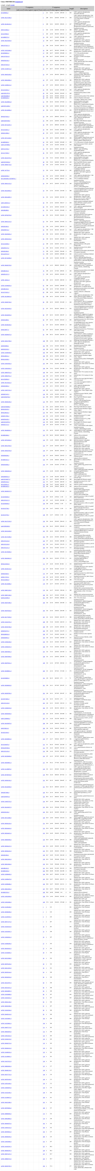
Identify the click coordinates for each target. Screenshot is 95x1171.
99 (43, 1014)
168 (44, 1108)
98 (43, 1010)
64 (43, 972)
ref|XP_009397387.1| (6, 1166)
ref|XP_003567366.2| (6, 627)
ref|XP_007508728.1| (6, 774)
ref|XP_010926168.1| (6, 642)
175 (44, 573)
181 (44, 598)
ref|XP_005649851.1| (6, 762)
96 (43, 1002)
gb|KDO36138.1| (5, 812)
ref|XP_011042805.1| (6, 952)
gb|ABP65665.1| (5, 142)
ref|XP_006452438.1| (6, 74)
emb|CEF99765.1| (5, 796)
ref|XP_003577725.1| (6, 1074)
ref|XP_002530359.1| (6, 308)
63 (43, 221)
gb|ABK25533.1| (5, 892)
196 (44, 647)
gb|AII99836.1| (4, 12)
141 (44, 497)
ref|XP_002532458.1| (6, 531)
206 (44, 1136)
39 (43, 129)
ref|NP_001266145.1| (6, 24)
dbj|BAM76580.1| (5, 748)
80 (43, 987)
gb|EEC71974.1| (5, 577)
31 (43, 102)
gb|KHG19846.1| (5, 133)
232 (44, 828)
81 (43, 285)
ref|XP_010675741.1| (6, 390)
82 (43, 289)
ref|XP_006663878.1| (6, 1031)
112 (44, 1031)
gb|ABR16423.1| (5, 486)
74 (43, 258)
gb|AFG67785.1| (5, 515)
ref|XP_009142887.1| (6, 197)
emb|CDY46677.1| (5, 479)
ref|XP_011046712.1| (6, 69)
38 (43, 952)
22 (43, 74)
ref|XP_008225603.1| (6, 859)
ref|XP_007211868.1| (6, 817)
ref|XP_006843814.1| (6, 471)
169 (44, 558)
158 (44, 1092)
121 (44, 397)
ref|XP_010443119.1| (6, 1039)
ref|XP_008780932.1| (6, 1132)
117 (44, 386)
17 (43, 53)
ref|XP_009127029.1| (6, 445)
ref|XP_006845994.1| (6, 839)
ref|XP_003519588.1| (6, 958)
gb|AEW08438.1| (5, 503)
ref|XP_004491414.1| (6, 1014)
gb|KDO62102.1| (5, 60)
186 (44, 631)
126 (44, 394)
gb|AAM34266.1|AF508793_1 (8, 178)
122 (44, 402)
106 (44, 356)
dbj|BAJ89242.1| (5, 412)
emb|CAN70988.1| (5, 144)
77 (43, 274)
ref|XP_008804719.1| (6, 1159)
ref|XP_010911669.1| (6, 1083)
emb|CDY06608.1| (5, 406)
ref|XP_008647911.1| (6, 376)
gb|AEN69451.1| (5, 53)
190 (44, 634)
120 (44, 1048)
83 (43, 292)
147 (44, 508)
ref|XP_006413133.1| (6, 221)
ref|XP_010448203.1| (6, 285)
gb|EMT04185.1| (5, 419)
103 (44, 349)
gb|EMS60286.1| (5, 455)
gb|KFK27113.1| (5, 424)
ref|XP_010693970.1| (6, 1087)
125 (44, 412)
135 (44, 445)
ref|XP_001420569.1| (6, 787)
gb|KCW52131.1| (5, 547)
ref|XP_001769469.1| (6, 552)
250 (44, 1166)
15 (43, 40)
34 (43, 116)
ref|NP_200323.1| (5, 280)
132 (44, 422)
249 (44, 902)
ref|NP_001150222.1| (6, 382)
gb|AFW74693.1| (5, 699)
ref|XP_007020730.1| (6, 215)
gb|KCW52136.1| (5, 751)
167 (44, 544)
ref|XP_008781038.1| (6, 1079)
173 (44, 1113)
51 (43, 144)
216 (44, 756)
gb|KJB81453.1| (5, 271)
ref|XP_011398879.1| (6, 769)
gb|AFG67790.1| (5, 508)
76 (43, 271)
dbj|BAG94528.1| (5, 564)
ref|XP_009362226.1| (6, 823)
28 (43, 93)
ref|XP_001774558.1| (6, 617)
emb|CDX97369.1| (5, 120)
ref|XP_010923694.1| (6, 896)
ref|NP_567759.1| (5, 170)
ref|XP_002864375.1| (6, 334)
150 (44, 1083)
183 (44, 1127)
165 (44, 531)
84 (43, 991)
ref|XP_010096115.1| (6, 85)
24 (43, 80)
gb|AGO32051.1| (5, 129)
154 (44, 1087)
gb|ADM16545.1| (5, 207)
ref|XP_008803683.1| (6, 1066)
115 (44, 382)
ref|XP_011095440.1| (6, 907)
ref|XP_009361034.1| (6, 239)
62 (43, 215)
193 (44, 637)
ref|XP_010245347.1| (6, 1146)
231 (44, 823)
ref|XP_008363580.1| (6, 1006)
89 (43, 315)
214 (44, 751)
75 (43, 265)
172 (44, 569)
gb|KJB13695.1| (5, 226)
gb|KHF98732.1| (5, 230)
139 (44, 1070)
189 (44, 627)
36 (43, 125)
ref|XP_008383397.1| (6, 1150)
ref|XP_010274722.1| (6, 1061)
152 (44, 482)
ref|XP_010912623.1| (6, 1035)
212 (44, 748)
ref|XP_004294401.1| (6, 234)
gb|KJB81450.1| (5, 289)
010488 (12, 5)
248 (44, 896)
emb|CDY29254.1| (5, 162)
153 (44, 484)
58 (43, 203)
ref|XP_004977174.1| (6, 1027)
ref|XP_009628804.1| (6, 1118)
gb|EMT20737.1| (5, 631)
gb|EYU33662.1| (5, 30)
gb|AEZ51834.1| (5, 732)
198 (44, 656)
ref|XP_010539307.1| (6, 931)
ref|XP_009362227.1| (6, 846)
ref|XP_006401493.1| (6, 402)
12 (43, 931)
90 (43, 320)
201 (44, 685)
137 (44, 1066)
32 (43, 106)
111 (44, 1027)
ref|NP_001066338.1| (6, 324)
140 (44, 1074)
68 (43, 983)
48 (43, 162)
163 (44, 1102)
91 (43, 324)
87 (43, 308)
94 (43, 409)
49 (43, 964)
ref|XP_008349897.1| (6, 991)
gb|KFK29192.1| (5, 349)
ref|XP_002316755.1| (6, 158)
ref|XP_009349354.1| (6, 977)
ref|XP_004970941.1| (6, 651)
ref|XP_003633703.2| (6, 450)
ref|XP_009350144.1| (6, 972)
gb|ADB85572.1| (5, 37)
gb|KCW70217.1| (5, 45)
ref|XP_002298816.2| (6, 102)
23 (43, 244)
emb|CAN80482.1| (5, 718)
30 (43, 97)
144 (44, 476)
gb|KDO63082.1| (5, 464)
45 (43, 149)
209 (44, 728)
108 (44, 368)
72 (43, 251)
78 (43, 280)
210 (44, 739)
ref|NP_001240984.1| (6, 110)
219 (44, 774)
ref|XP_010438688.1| (6, 994)
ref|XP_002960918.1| (6, 685)
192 (44, 1132)
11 (43, 45)
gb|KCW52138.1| (5, 544)
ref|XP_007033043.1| (6, 440)
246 (44, 884)
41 (43, 138)
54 (43, 190)
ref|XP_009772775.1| (6, 921)
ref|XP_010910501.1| (6, 368)
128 (44, 419)
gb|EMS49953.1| (5, 637)
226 (44, 812)
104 (44, 1023)
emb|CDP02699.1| (5, 526)
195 (44, 699)
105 (44, 352)
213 (44, 744)
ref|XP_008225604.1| (6, 864)
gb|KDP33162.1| (5, 482)
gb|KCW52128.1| (5, 703)
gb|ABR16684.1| (5, 435)
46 (43, 153)
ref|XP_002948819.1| (6, 739)
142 (44, 459)
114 (44, 1035)
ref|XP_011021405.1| (6, 1092)
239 (44, 864)
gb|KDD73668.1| (5, 792)
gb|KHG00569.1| (5, 176)
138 (44, 455)
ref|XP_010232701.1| (6, 622)
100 (44, 341)
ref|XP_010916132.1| (6, 1127)
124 (44, 1056)
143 (44, 464)
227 (44, 1146)
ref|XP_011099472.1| (6, 1097)
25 (43, 85)
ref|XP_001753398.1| (6, 537)
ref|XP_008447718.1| (6, 164)
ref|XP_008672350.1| (6, 590)
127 (44, 416)
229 (44, 1150)
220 (44, 792)
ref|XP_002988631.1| (6, 671)
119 (44, 1043)
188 (44, 622)
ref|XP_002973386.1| (6, 602)
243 (44, 1159)
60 (43, 207)
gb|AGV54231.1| (5, 292)
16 (43, 50)
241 (44, 868)
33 (43, 110)
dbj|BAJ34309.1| (5, 359)
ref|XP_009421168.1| (6, 1002)
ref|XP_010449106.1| (6, 352)
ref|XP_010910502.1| (6, 363)
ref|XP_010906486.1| (6, 884)
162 (44, 537)
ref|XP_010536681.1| (6, 1018)
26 (43, 90)
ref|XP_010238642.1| (6, 1023)
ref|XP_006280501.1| (6, 430)
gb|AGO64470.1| (5, 744)
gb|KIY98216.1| (5, 728)
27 (43, 943)
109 (44, 372)
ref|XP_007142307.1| (6, 125)
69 (43, 239)
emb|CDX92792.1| (5, 397)
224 (44, 801)
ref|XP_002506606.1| (6, 756)
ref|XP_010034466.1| (6, 1141)
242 (44, 871)
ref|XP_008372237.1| (6, 1154)
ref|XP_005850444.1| (6, 713)
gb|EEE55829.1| (5, 573)
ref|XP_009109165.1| (6, 948)
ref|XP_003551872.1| (6, 987)
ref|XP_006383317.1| (6, 491)
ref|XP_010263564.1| (6, 1010)
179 (44, 590)
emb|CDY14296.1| (5, 106)
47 (43, 158)
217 (44, 762)
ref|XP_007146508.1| (6, 258)
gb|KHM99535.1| (5, 476)
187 (44, 617)
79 (43, 406)
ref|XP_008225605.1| (6, 889)
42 (43, 142)
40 (43, 133)
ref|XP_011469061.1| (6, 1056)
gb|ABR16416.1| (5, 871)
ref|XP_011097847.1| (6, 917)
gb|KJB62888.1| (5, 210)
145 (44, 471)
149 (44, 1079)
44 (43, 958)
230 (44, 846)
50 (43, 164)
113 (44, 379)
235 (44, 851)
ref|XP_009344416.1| (6, 828)
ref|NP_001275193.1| (6, 521)
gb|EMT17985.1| (5, 416)
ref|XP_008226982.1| (6, 80)
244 (44, 874)
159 (44, 521)
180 (44, 595)
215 (44, 1141)
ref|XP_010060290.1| (6, 943)
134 (44, 440)
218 (44, 769)
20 (43, 937)
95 (43, 334)
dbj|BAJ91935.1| (5, 409)
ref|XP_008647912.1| (6, 372)
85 (43, 296)
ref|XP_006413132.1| (6, 183)
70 (43, 359)
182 (44, 1123)
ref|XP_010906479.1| (6, 879)
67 (43, 234)
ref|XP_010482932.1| (6, 1052)
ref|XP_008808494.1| (6, 1113)
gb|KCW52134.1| (5, 541)
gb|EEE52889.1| (5, 320)
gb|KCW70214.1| (5, 56)
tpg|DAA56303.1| (5, 598)
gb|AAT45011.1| (5, 484)
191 (44, 678)
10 (43, 926)
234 (44, 839)
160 (44, 1097)
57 (43, 178)
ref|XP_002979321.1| (6, 663)
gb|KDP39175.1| (5, 248)
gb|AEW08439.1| (5, 497)
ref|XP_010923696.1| (6, 902)
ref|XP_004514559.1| (6, 968)
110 (44, 376)
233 (44, 833)
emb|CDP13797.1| (5, 93)
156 (44, 491)
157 (44, 500)
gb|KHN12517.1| (5, 274)
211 (44, 732)
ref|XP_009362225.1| (6, 851)
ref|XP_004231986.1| (6, 1102)
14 (43, 37)
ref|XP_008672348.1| (6, 595)
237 (44, 1154)
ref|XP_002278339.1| (6, 40)
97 (43, 1006)
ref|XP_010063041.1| (6, 937)
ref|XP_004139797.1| (6, 983)
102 (44, 1018)
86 (43, 302)
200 (44, 671)
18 (43, 64)
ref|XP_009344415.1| (6, 833)
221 (44, 787)
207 (44, 718)
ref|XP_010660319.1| (6, 708)
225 (44, 807)
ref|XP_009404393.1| (6, 1136)
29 (43, 96)
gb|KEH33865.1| (5, 386)
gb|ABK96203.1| (5, 97)
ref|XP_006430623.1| (6, 558)
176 (44, 577)
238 (44, 859)
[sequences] (19, 2)
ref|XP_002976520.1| (6, 610)
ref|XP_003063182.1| (6, 780)
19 (43, 56)
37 (43, 948)
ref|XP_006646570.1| (6, 1123)
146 (44, 503)
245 (44, 879)
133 (44, 435)
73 (43, 254)
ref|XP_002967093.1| (6, 693)
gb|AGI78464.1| (5, 34)
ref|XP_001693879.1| (6, 723)
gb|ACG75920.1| (5, 153)
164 (44, 541)
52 (43, 226)
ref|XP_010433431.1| (6, 998)
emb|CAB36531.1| (5, 203)
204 (44, 708)
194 (44, 642)
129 (44, 1061)
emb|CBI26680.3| (5, 96)
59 (43, 968)
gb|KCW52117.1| (5, 500)
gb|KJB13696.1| (5, 855)
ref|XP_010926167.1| (6, 647)
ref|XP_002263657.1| (6, 807)
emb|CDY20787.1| (5, 422)
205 (44, 713)
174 (44, 1118)
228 (44, 817)
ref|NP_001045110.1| (6, 569)
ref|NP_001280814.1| (6, 296)
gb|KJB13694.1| (5, 251)
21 (43, 69)
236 (44, 855)
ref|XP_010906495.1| (6, 874)
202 (44, 693)
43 (43, 183)
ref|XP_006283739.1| (6, 265)
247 (44, 889)
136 (44, 450)
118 (44, 390)
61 (43, 210)
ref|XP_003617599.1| (6, 341)
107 (44, 363)
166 (44, 547)
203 (44, 703)
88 (43, 994)
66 (43, 977)
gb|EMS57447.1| (5, 394)
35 (43, 120)
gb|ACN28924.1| (5, 379)
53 (43, 170)
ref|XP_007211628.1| (6, 138)
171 (44, 564)
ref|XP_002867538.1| (6, 302)
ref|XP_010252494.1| (6, 50)
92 (43, 329)
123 (44, 1052)
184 (44, 602)
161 (44, 526)
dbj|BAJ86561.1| (5, 356)
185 (44, 610)
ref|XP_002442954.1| (6, 315)
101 (44, 346)
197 (44, 651)
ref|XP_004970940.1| (6, 656)
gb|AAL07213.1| (5, 254)
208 (44, 723)
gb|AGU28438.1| (5, 244)
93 (43, 998)
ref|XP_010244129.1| (6, 926)
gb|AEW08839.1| (5, 678)
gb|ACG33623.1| (5, 579)
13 (43, 60)
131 (44, 430)
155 (44, 486)
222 (44, 780)
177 (44, 579)
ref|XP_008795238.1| (6, 964)
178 (44, 584)
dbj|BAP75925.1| (5, 116)
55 (43, 197)
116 (44, 1039)
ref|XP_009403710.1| (6, 1043)
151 (44, 479)
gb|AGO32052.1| (5, 90)
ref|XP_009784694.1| (6, 1108)
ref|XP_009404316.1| (6, 1048)
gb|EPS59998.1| (5, 346)
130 (44, 424)
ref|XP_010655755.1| (6, 801)
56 (43, 176)
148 (44, 515)
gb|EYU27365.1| (5, 149)
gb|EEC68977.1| (5, 329)
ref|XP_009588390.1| (6, 912)
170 (44, 552)
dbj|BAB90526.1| (5, 634)
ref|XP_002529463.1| (6, 190)
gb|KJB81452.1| (5, 868)
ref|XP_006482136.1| (6, 1070)
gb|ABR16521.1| (5, 459)
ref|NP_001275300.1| (6, 17)
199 (44, 663)
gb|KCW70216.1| (5, 64)
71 (43, 248)
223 (44, 796)
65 (43, 230)
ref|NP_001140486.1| (6, 584)
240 (44, 892)
